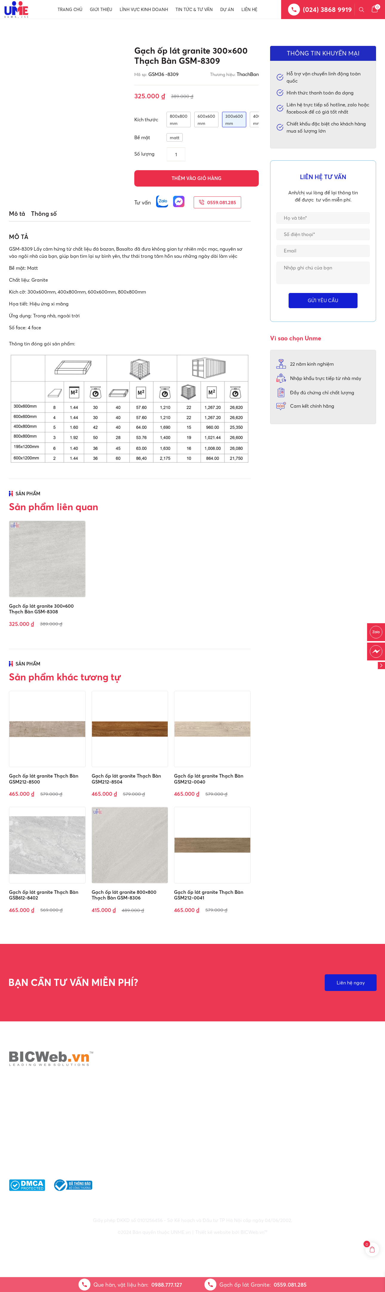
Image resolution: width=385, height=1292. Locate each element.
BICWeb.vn (252, 1232)
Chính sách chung (304, 1123)
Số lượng (144, 154)
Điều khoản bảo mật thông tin (318, 1133)
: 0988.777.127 (210, 1147)
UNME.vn (181, 1232)
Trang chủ (70, 9)
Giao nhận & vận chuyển (311, 1144)
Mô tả (17, 213)
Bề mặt (142, 137)
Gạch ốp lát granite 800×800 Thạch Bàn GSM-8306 (124, 895)
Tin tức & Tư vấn (194, 9)
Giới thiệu (101, 9)
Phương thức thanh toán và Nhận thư (327, 1154)
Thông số (44, 213)
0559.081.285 (217, 202)
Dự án (227, 9)
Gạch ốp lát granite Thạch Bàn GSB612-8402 (43, 895)
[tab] (17, 213)
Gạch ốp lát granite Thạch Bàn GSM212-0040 (208, 778)
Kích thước (146, 119)
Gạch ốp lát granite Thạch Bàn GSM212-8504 (126, 778)
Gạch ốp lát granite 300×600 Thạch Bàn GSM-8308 (41, 609)
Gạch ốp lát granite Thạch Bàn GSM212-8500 (43, 778)
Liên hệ (249, 9)
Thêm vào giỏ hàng (196, 178)
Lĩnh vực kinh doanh (144, 9)
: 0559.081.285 (209, 1154)
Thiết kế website (213, 1232)
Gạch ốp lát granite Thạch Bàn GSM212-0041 (208, 895)
